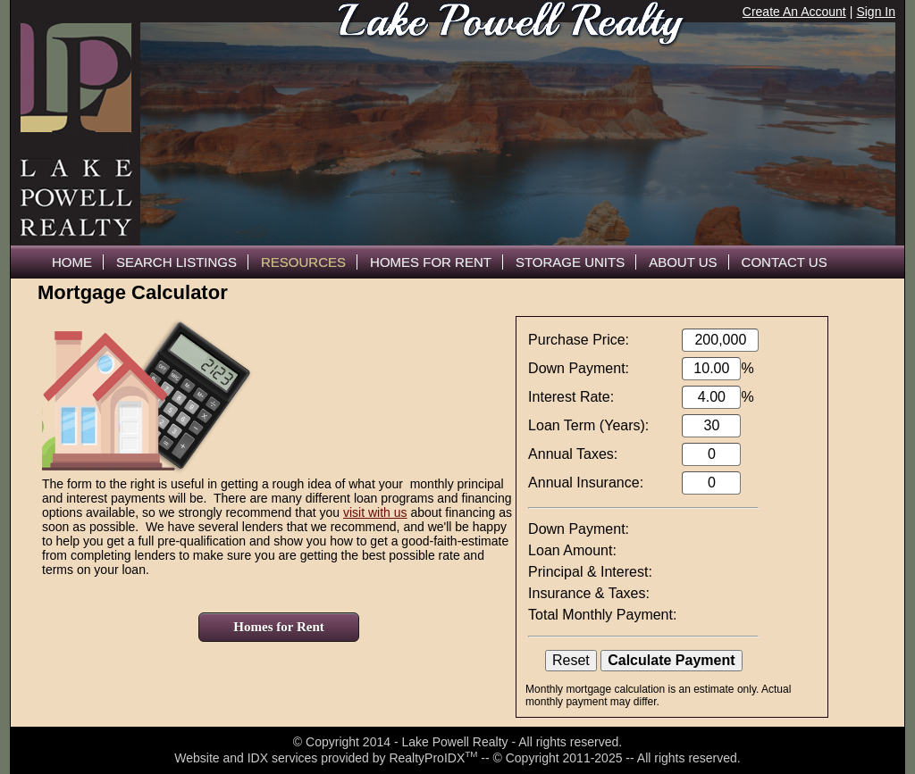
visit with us (375, 512)
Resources (303, 262)
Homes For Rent (430, 262)
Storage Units (570, 262)
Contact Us (784, 262)
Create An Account (794, 11)
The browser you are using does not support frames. (517, 134)
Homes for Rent (278, 627)
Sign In (875, 11)
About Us (683, 262)
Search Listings (176, 262)
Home (72, 262)
